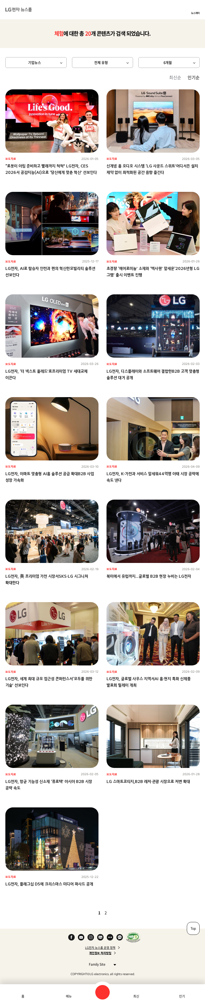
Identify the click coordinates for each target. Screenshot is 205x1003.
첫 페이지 (83, 912)
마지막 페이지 (121, 912)
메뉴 (69, 996)
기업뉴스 (34, 62)
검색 (102, 992)
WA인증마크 (133, 937)
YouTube (81, 937)
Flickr (110, 937)
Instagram (91, 937)
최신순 (175, 77)
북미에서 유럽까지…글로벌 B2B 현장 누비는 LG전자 (149, 576)
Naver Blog (100, 937)
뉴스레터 (195, 12)
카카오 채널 (119, 937)
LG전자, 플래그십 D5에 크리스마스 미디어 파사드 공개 (49, 884)
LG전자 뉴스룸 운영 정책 (100, 948)
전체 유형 (101, 62)
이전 (90, 912)
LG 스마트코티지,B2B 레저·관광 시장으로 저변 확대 (148, 781)
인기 (182, 996)
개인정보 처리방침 (100, 953)
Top (193, 928)
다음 (114, 912)
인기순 (194, 77)
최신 (136, 996)
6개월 (168, 62)
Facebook (71, 937)
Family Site (101, 964)
